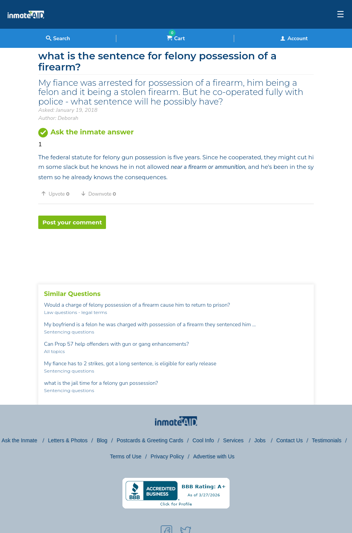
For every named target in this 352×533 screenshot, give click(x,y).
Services (234, 440)
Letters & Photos (68, 440)
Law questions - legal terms (75, 312)
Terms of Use (125, 456)
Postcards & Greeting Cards (150, 440)
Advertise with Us (214, 456)
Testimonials (326, 440)
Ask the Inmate (20, 440)
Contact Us (289, 440)
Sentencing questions (69, 332)
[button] (58, 194)
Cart (176, 38)
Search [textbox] (58, 38)
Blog (102, 440)
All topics (54, 351)
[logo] (26, 27)
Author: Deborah (58, 118)
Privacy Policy (167, 456)
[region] (176, 254)
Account (294, 38)
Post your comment (72, 222)
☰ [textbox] (340, 14)
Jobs (260, 440)
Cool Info (203, 440)
